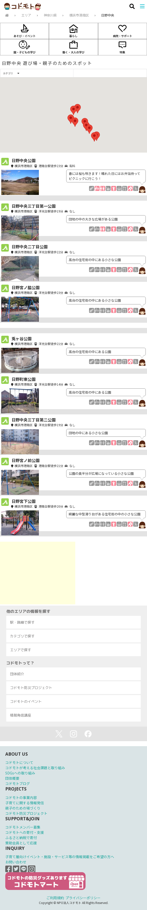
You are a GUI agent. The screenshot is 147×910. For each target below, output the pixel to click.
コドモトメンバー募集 (22, 827)
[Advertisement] (37, 573)
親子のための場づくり (22, 808)
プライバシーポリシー (83, 897)
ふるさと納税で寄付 (21, 837)
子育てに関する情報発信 (24, 802)
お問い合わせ (15, 861)
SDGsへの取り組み (20, 772)
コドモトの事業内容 (21, 797)
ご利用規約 (55, 897)
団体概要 (12, 778)
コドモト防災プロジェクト (26, 813)
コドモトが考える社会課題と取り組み (35, 767)
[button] (73, 110)
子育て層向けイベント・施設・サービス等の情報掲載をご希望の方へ (59, 856)
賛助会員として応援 (21, 842)
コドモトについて (19, 762)
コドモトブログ (17, 783)
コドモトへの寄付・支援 (24, 832)
